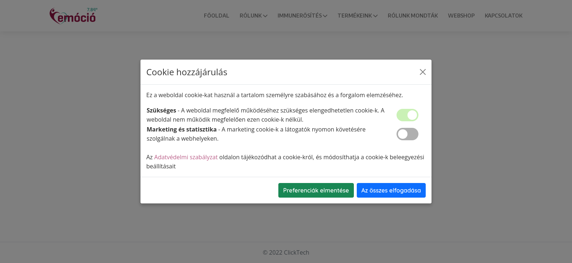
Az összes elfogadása (391, 190)
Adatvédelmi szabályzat (186, 157)
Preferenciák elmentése (316, 190)
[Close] (423, 72)
